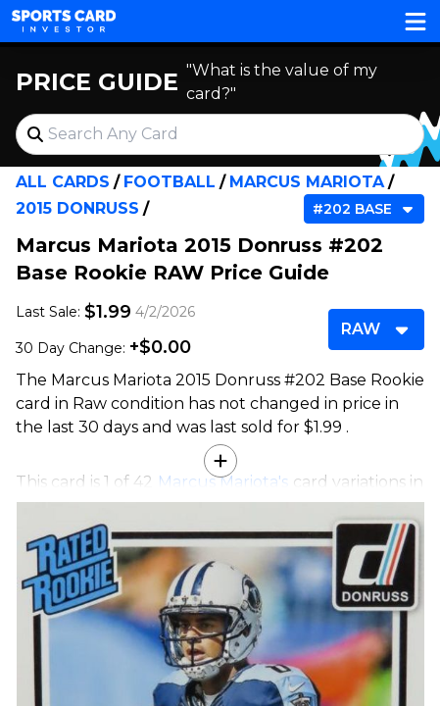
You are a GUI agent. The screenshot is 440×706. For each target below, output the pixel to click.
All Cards (63, 182)
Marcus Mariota (306, 182)
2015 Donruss (77, 208)
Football (169, 182)
